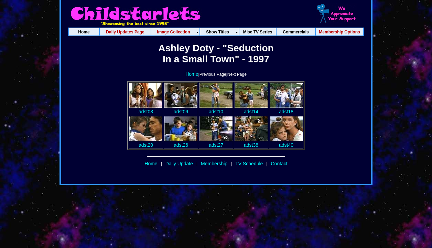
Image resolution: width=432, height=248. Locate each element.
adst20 (145, 142)
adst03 (145, 108)
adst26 (180, 142)
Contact (279, 163)
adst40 (286, 142)
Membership (214, 163)
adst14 (251, 108)
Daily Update (179, 163)
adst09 (180, 108)
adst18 (286, 108)
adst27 (216, 142)
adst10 (216, 108)
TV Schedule (249, 163)
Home (191, 74)
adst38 (251, 142)
